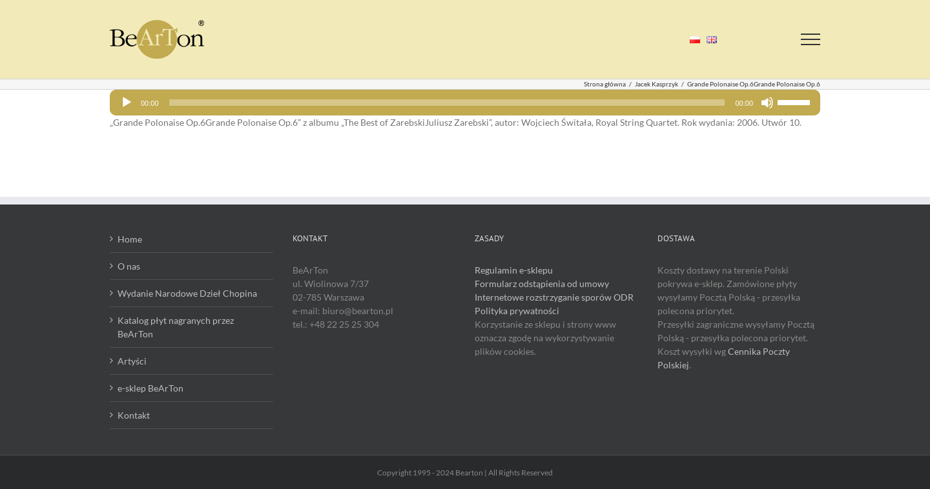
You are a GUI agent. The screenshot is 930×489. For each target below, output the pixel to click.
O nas (129, 266)
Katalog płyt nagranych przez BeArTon (176, 327)
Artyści (132, 360)
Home (130, 239)
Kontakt (134, 415)
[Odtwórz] (126, 102)
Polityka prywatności (517, 310)
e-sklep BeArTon (150, 388)
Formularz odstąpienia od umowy (542, 283)
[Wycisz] (767, 102)
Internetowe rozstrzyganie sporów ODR (554, 297)
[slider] (447, 102)
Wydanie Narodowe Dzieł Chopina (187, 293)
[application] (465, 102)
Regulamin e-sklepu (514, 269)
